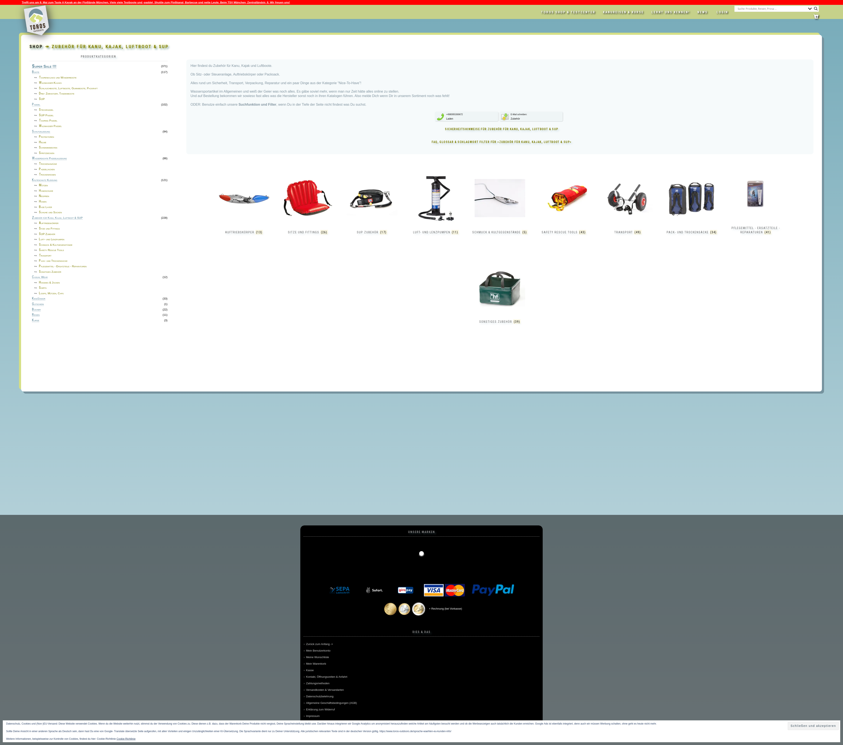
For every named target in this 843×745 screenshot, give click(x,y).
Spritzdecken (46, 153)
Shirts (43, 287)
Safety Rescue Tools (51, 250)
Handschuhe (46, 190)
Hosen (43, 201)
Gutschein (38, 304)
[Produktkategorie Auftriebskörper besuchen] (244, 208)
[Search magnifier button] (816, 9)
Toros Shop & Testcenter (568, 12)
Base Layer (45, 207)
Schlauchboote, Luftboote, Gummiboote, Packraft (68, 88)
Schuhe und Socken (50, 212)
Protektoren (46, 136)
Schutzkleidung (41, 131)
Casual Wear (40, 277)
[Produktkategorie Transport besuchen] (627, 208)
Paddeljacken (47, 169)
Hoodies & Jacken (49, 282)
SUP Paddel (46, 115)
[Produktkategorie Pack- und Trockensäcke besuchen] (691, 208)
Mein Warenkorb (316, 663)
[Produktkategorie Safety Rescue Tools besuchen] (564, 208)
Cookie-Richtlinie (126, 738)
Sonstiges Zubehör (50, 271)
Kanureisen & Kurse (623, 12)
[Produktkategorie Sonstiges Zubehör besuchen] (499, 297)
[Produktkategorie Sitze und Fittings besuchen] (307, 208)
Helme (42, 142)
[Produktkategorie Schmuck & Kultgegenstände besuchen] (499, 208)
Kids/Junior (38, 298)
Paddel (36, 104)
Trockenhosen (47, 174)
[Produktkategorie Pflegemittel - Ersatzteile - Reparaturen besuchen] (756, 204)
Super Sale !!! (44, 66)
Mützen (43, 185)
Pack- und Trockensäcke (53, 260)
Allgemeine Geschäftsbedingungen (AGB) (331, 703)
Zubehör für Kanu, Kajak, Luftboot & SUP (57, 218)
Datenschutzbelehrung (319, 696)
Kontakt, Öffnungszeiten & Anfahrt (326, 676)
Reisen (36, 315)
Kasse (310, 670)
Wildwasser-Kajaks (50, 82)
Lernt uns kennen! (670, 12)
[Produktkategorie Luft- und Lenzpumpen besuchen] (435, 208)
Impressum (312, 716)
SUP (42, 99)
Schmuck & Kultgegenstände (55, 244)
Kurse (35, 320)
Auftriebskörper (49, 223)
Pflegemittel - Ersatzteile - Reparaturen (63, 266)
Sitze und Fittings (49, 228)
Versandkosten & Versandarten (325, 689)
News (702, 12)
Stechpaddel (46, 109)
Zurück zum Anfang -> (319, 644)
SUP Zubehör (47, 234)
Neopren (44, 196)
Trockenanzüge (48, 163)
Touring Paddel (48, 120)
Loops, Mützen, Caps (51, 293)
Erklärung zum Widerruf (320, 709)
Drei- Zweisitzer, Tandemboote (56, 93)
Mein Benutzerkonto (318, 650)
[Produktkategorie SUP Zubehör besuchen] (372, 208)
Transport (45, 255)
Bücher (36, 309)
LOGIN (722, 12)
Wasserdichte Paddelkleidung (49, 158)
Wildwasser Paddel (50, 126)
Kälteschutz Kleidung (44, 180)
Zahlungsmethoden (317, 683)
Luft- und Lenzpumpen (51, 239)
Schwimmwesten (48, 147)
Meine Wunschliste (317, 657)
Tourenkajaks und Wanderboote (58, 77)
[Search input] (772, 9)
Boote (35, 72)
